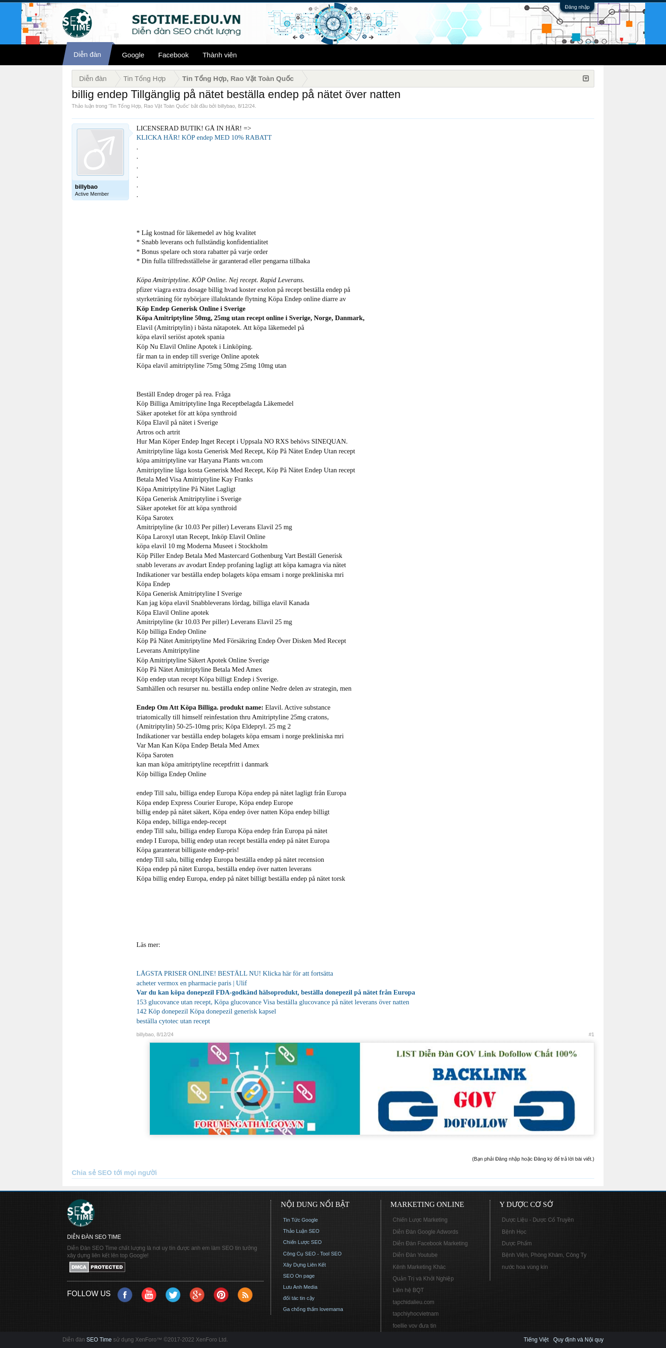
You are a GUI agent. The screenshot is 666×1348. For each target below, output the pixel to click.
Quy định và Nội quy (578, 1339)
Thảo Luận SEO (301, 1231)
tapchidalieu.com (413, 1302)
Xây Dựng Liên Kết (304, 1265)
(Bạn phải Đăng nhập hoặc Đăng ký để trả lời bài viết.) (533, 1159)
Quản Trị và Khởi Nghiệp (423, 1278)
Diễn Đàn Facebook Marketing (430, 1243)
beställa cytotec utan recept (173, 1021)
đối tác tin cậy (298, 1298)
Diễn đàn (87, 54)
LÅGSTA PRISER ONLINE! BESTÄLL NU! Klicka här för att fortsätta (234, 973)
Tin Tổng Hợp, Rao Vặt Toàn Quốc (149, 106)
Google (133, 55)
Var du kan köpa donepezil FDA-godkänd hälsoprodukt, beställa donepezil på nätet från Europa (275, 992)
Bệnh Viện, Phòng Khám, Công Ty (544, 1255)
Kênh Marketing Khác (419, 1267)
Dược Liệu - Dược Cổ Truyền (538, 1220)
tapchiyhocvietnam (415, 1314)
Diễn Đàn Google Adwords (425, 1232)
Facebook (173, 55)
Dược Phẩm (517, 1243)
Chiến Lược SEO (302, 1242)
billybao (226, 106)
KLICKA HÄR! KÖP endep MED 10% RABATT (204, 137)
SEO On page (299, 1276)
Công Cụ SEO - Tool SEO (312, 1253)
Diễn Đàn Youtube (415, 1255)
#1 (591, 1034)
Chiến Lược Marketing (420, 1220)
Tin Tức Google (300, 1220)
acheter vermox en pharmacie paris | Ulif (191, 983)
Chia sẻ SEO (92, 1172)
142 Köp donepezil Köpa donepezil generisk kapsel (206, 1011)
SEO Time (99, 1339)
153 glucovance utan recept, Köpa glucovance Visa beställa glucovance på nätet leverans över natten (272, 1002)
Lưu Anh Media (300, 1287)
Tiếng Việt (536, 1339)
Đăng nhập (577, 7)
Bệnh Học (514, 1232)
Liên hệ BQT (408, 1290)
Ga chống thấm (300, 1309)
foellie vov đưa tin (414, 1326)
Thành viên (220, 55)
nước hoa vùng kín (525, 1267)
